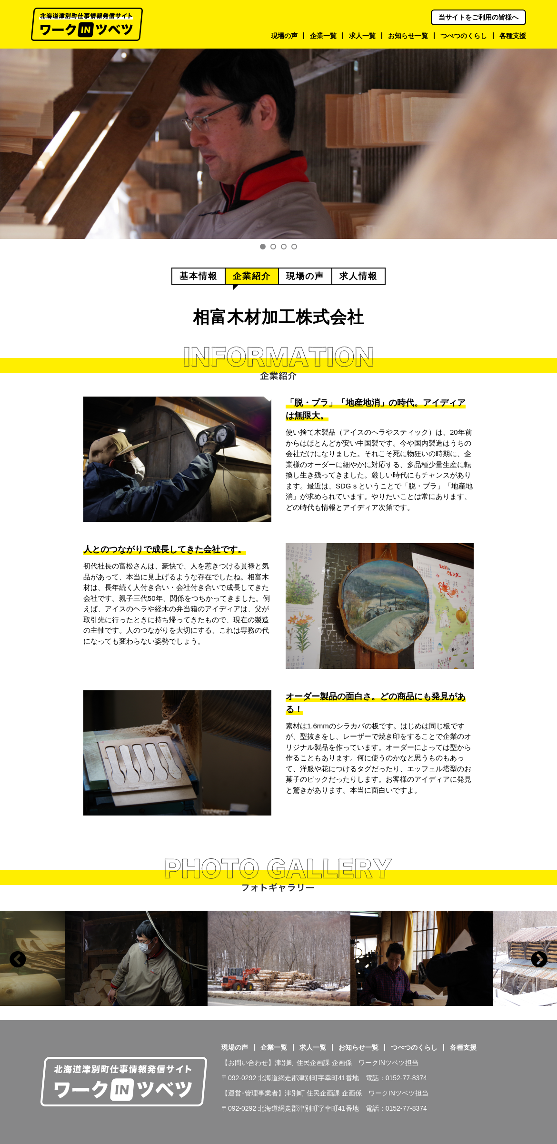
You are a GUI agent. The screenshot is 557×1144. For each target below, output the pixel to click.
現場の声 (234, 1047)
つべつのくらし (414, 1047)
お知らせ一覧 (358, 1047)
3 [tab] (284, 246)
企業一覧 (273, 1047)
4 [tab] (294, 246)
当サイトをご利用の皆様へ (478, 17)
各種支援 (463, 1047)
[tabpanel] (278, 144)
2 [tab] (273, 246)
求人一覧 (312, 1047)
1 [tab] (263, 246)
